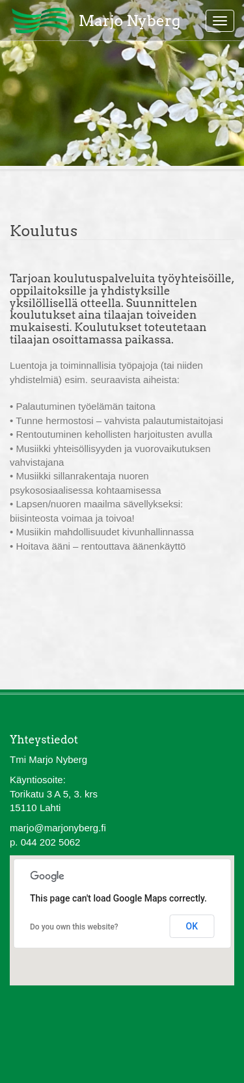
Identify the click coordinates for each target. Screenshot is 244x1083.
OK (192, 926)
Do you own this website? (74, 926)
